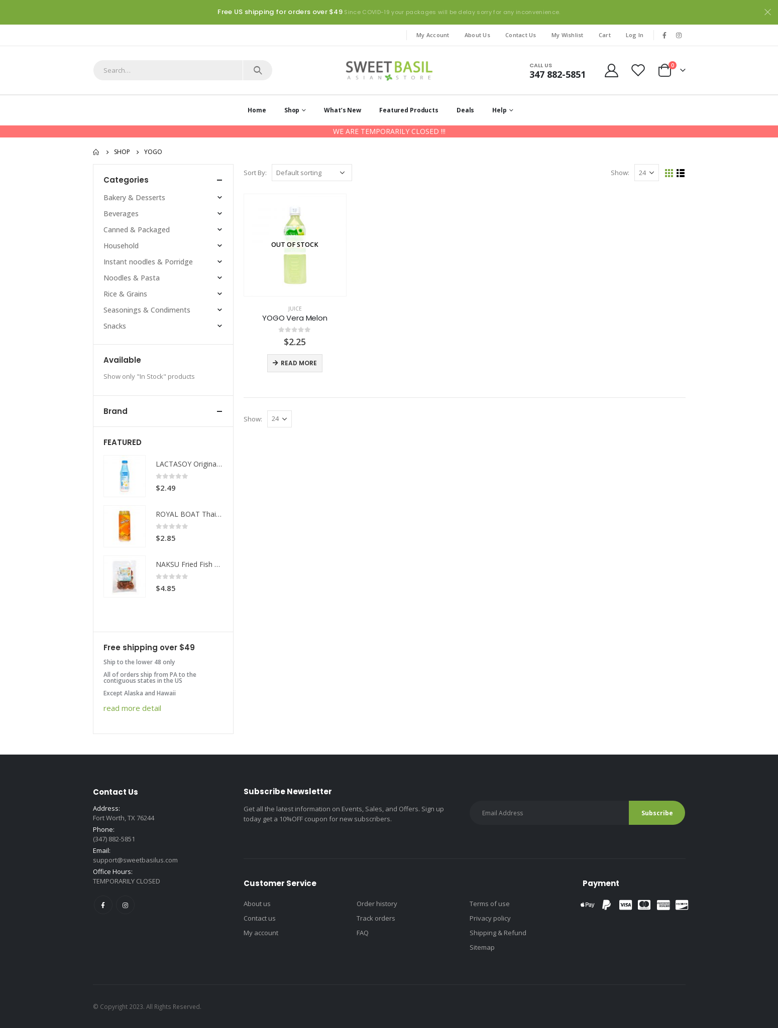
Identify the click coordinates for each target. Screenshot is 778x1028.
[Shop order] (312, 172)
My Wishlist (567, 35)
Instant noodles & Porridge (148, 261)
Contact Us (520, 35)
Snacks (114, 326)
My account (261, 932)
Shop (292, 110)
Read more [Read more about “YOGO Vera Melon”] (299, 363)
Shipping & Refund (498, 932)
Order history (377, 903)
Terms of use (490, 903)
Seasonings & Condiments (146, 310)
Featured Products (408, 110)
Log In (635, 35)
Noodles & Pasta (131, 277)
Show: (620, 172)
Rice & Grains (125, 294)
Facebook (103, 905)
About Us (477, 35)
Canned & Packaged (136, 229)
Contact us (260, 918)
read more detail (132, 708)
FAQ (363, 932)
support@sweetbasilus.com (135, 859)
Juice (295, 308)
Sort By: (255, 172)
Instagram (125, 905)
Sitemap (482, 947)
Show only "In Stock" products (149, 376)
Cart (605, 35)
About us (257, 903)
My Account (433, 35)
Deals (465, 110)
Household (121, 245)
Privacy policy (490, 918)
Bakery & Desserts (134, 197)
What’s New (342, 110)
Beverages (121, 213)
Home (257, 110)
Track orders (376, 918)
